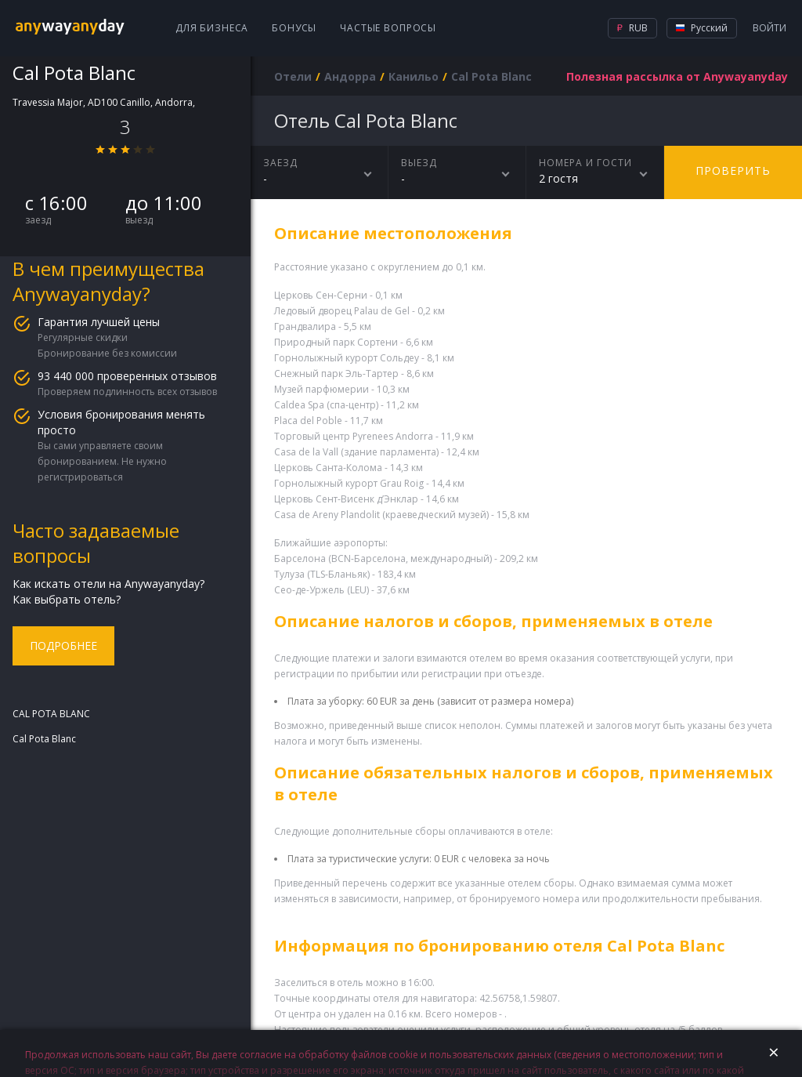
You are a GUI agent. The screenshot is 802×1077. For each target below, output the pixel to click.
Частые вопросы (388, 27)
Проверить (733, 170)
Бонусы (294, 27)
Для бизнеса (211, 27)
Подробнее (63, 645)
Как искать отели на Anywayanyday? (108, 583)
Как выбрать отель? (67, 599)
